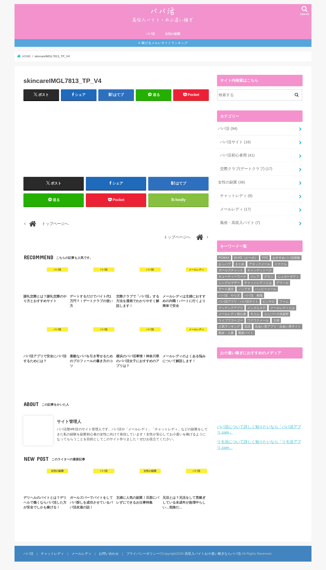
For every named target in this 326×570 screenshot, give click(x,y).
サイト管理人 (69, 421)
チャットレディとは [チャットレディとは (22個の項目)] (258, 282)
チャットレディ (236, 196)
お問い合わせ (109, 553)
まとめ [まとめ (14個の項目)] (239, 264)
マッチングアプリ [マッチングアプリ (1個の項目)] (231, 308)
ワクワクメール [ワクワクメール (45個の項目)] (258, 320)
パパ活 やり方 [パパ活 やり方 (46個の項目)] (229, 295)
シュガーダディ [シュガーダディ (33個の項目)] (288, 276)
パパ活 (150, 34)
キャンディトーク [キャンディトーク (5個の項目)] (259, 270)
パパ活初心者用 (237, 155)
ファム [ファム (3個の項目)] (284, 301)
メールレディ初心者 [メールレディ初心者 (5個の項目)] (232, 314)
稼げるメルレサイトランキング (164, 43)
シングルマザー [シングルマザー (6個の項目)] (229, 282)
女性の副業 (172, 34)
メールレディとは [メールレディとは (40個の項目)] (282, 308)
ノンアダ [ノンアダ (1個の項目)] (244, 289)
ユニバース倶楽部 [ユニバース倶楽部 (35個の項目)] (276, 314)
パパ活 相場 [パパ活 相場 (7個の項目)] (253, 295)
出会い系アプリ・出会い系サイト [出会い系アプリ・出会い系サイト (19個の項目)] (278, 326)
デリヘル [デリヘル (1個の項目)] (282, 282)
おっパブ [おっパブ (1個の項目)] (225, 264)
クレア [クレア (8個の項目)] (255, 276)
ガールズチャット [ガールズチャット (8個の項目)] (231, 270)
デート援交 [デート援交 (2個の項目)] (226, 289)
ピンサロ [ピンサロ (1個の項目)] (269, 301)
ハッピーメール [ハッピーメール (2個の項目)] (265, 289)
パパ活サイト (235, 142)
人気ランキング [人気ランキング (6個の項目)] (229, 326)
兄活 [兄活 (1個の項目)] (247, 326)
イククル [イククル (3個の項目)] (281, 264)
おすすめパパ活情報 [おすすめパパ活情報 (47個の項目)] (286, 258)
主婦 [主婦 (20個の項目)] (276, 320)
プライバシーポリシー (142, 553)
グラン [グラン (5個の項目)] (268, 276)
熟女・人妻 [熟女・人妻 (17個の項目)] (226, 333)
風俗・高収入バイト (240, 223)
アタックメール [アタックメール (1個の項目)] (259, 264)
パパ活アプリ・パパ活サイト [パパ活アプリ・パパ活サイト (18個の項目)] (238, 301)
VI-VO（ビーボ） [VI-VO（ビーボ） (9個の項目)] (245, 258)
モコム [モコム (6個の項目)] (255, 314)
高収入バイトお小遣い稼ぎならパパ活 (213, 553)
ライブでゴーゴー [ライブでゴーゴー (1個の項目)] (231, 320)
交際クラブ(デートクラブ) (246, 169)
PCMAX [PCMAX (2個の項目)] (224, 258)
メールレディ (235, 209)
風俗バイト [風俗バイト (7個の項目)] (245, 333)
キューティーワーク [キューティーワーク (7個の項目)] (232, 276)
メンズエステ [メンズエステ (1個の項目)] (256, 308)
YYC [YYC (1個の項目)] (265, 258)
